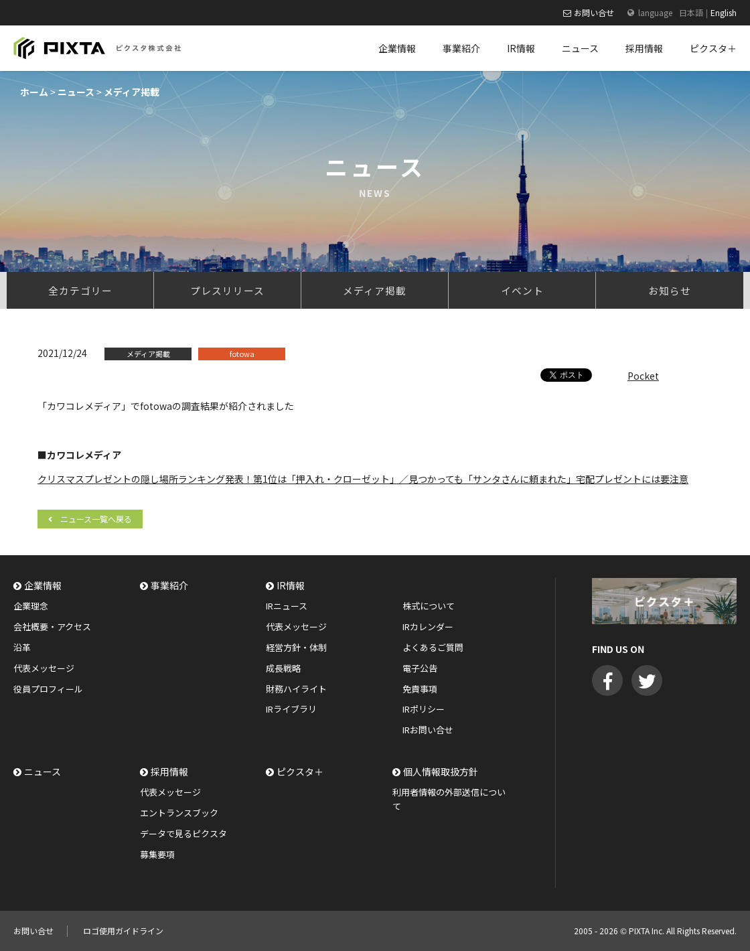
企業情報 (43, 585)
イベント (522, 290)
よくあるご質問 (432, 647)
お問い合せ (594, 12)
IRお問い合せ (427, 729)
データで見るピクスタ (183, 833)
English (723, 12)
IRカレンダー (427, 626)
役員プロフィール (48, 688)
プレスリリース (227, 290)
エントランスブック (179, 812)
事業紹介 (169, 585)
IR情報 (291, 585)
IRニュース (286, 605)
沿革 (22, 647)
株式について (428, 605)
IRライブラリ (291, 709)
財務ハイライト (296, 688)
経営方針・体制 (296, 647)
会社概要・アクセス (52, 626)
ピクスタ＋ (300, 771)
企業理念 (30, 605)
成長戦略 (283, 668)
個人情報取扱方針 (440, 771)
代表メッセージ (43, 668)
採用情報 (169, 771)
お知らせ (669, 290)
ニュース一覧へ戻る (96, 518)
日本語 (691, 12)
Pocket (643, 375)
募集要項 (157, 854)
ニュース (42, 771)
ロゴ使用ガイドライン (123, 930)
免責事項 (419, 688)
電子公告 (419, 668)
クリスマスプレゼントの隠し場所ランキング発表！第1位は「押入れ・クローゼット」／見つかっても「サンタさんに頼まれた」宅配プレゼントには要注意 (363, 479)
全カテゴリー (80, 290)
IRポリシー (423, 709)
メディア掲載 (374, 290)
